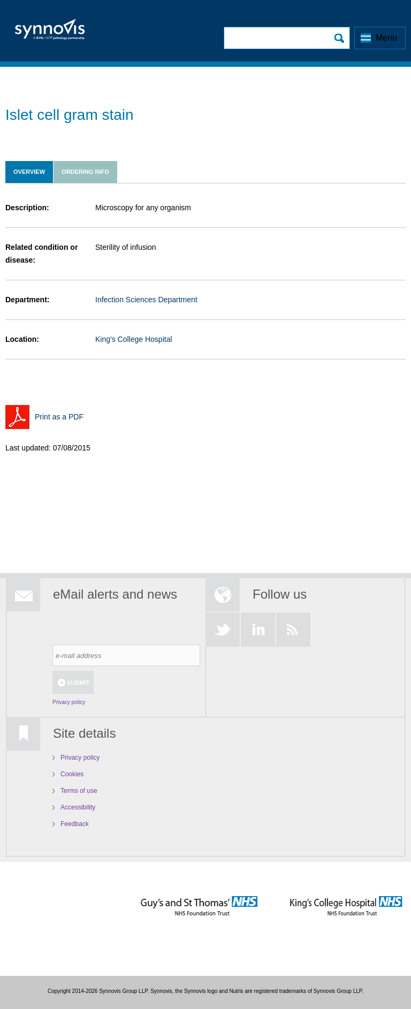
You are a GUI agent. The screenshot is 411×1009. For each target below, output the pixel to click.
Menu (386, 37)
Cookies (71, 774)
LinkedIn (258, 630)
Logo (49, 32)
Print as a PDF (59, 416)
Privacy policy (68, 702)
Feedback (74, 824)
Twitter (223, 630)
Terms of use (78, 790)
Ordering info (85, 172)
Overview (29, 172)
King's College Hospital (133, 339)
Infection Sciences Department (146, 299)
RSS (293, 630)
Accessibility (77, 807)
